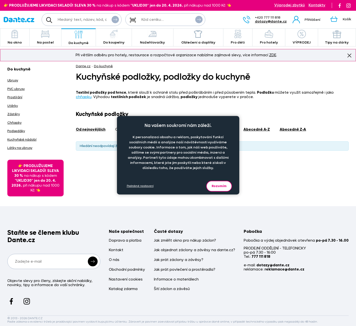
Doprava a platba (125, 240)
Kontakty (317, 5)
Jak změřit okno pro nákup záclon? (185, 240)
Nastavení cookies (126, 279)
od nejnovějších (90, 129)
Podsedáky (16, 131)
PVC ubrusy (16, 89)
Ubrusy (12, 80)
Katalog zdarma (123, 289)
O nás (114, 260)
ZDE (272, 55)
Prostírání (14, 97)
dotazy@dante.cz (271, 21)
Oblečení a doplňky (198, 37)
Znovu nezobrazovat (349, 55)
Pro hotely (268, 37)
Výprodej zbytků (289, 5)
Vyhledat (115, 19)
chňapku (84, 96)
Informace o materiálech (176, 279)
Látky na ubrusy (19, 148)
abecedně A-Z (256, 129)
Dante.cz (83, 66)
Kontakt (116, 250)
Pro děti (237, 37)
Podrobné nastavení (140, 186)
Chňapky (14, 123)
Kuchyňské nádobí (21, 139)
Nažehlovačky (152, 37)
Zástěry (13, 114)
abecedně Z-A (293, 129)
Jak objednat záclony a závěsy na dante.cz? (194, 250)
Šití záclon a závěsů (172, 289)
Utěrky (12, 106)
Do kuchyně (78, 37)
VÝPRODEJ (301, 37)
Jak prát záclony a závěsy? (178, 260)
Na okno (14, 37)
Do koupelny (113, 37)
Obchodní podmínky (127, 270)
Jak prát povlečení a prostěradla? (184, 270)
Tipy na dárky (337, 37)
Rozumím (219, 186)
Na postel (45, 37)
